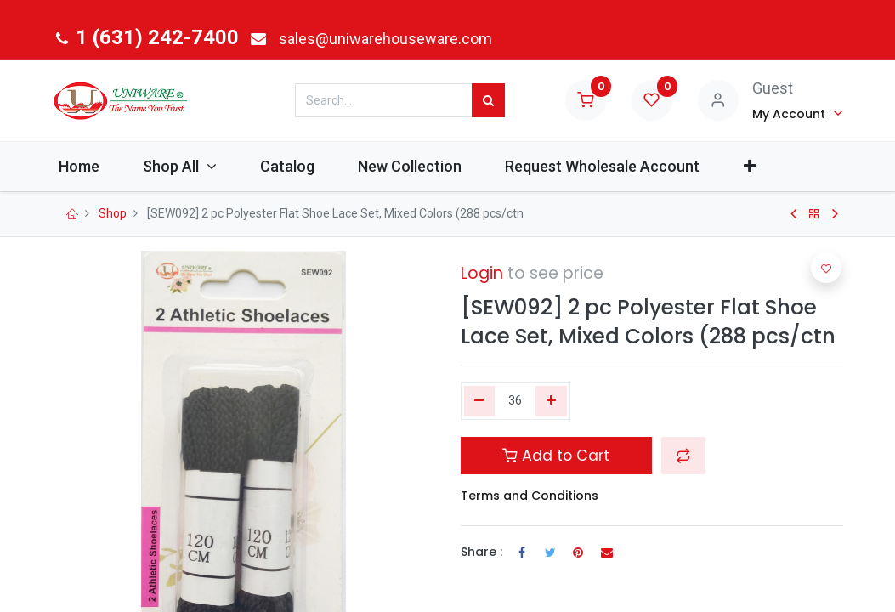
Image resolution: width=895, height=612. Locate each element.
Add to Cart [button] (555, 455)
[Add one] (551, 401)
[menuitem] (95, 166)
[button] (764, 166)
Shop (113, 213)
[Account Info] (797, 113)
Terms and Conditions (529, 495)
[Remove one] (480, 401)
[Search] (488, 100)
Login (482, 273)
